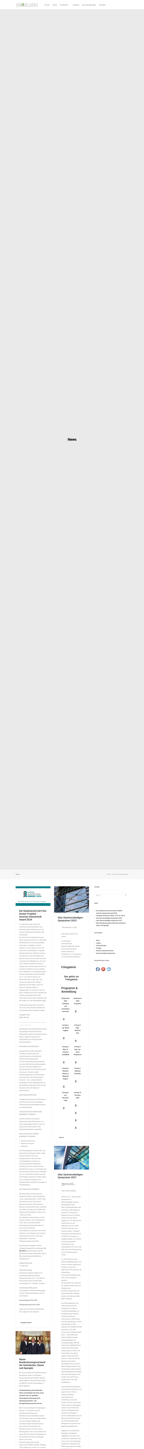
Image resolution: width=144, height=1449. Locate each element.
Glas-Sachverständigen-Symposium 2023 (71, 919)
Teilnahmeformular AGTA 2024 (29, 1305)
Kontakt (102, 5)
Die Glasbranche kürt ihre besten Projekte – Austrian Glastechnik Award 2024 (109, 912)
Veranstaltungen (101, 945)
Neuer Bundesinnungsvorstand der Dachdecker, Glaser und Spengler (32, 1363)
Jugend (76, 5)
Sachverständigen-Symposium (105, 953)
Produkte (65, 5)
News (98, 940)
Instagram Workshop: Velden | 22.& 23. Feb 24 (110, 915)
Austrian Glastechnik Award (104, 950)
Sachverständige (89, 5)
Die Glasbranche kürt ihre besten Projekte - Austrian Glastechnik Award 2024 (32, 915)
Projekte (98, 948)
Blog (55, 5)
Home (47, 5)
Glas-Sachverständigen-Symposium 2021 (71, 1176)
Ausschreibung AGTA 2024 (28, 1300)
